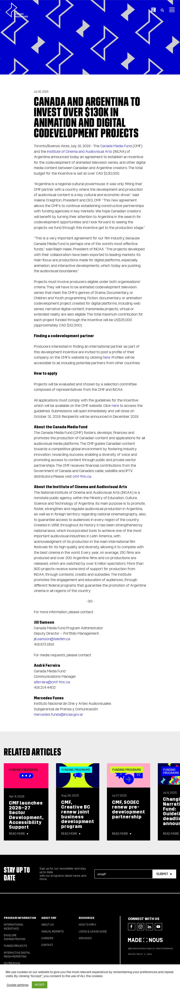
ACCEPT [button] (40, 985)
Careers (47, 938)
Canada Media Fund (116, 146)
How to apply (87, 924)
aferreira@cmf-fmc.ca (52, 682)
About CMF (48, 918)
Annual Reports (52, 931)
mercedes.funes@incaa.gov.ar (58, 714)
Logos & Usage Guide (93, 931)
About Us (47, 924)
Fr (153, 10)
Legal (149, 954)
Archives (85, 938)
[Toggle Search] (162, 9)
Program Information (20, 918)
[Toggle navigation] (172, 10)
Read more (17, 833)
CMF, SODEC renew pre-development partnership (128, 809)
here (106, 357)
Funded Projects (15, 945)
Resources (86, 918)
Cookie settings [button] (17, 985)
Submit (162, 874)
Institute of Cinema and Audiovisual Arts (79, 151)
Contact (47, 945)
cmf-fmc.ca (82, 476)
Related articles (32, 752)
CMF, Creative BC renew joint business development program (77, 814)
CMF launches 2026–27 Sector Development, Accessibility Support (26, 815)
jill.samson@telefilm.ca (52, 639)
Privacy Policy (135, 954)
